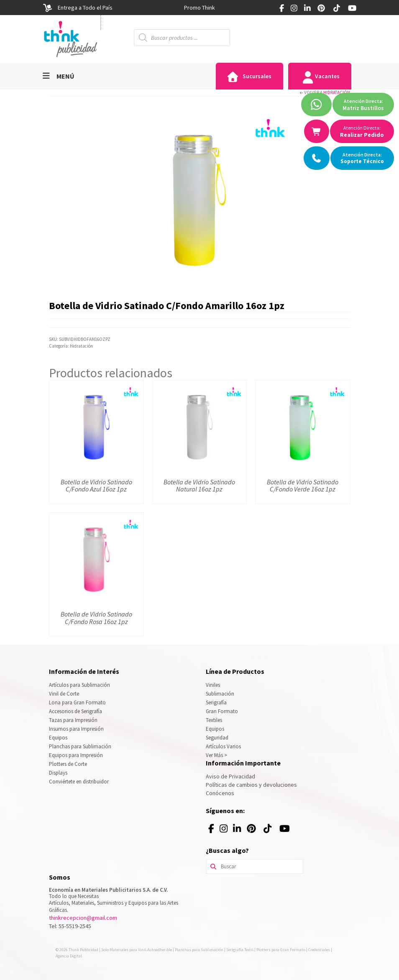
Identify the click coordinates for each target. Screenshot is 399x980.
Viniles (213, 684)
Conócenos (220, 793)
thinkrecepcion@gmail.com (83, 917)
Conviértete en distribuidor (79, 781)
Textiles (214, 720)
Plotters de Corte (68, 764)
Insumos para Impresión (76, 728)
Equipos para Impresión (76, 755)
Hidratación (336, 92)
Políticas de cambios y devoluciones (251, 784)
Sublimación (220, 693)
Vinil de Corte (64, 693)
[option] (199, 7)
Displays (58, 772)
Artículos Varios (223, 746)
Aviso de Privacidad (230, 776)
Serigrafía (216, 702)
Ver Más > (216, 755)
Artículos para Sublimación (79, 684)
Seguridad (217, 737)
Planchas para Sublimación (80, 746)
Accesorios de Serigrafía (75, 711)
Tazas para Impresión (73, 720)
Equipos (58, 737)
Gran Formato (222, 711)
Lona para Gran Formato (77, 702)
